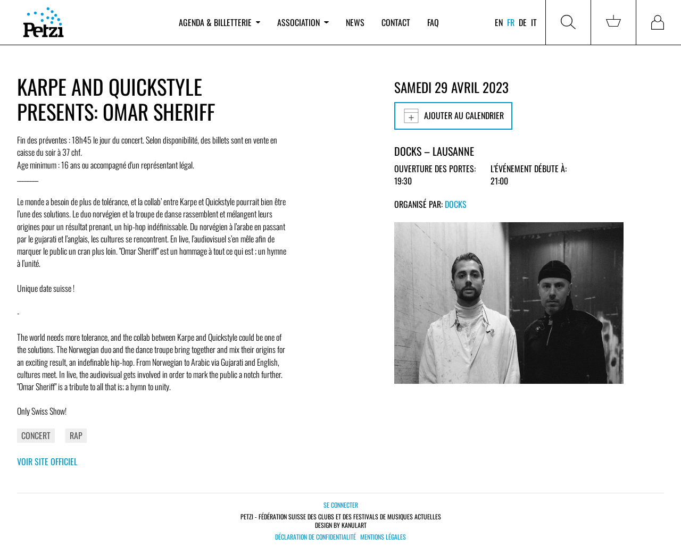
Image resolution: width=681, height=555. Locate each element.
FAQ (433, 22)
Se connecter (340, 504)
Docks (456, 204)
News (355, 22)
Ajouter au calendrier (453, 115)
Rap (76, 435)
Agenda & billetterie (219, 22)
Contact (395, 22)
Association (302, 22)
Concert (36, 435)
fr (510, 22)
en (499, 22)
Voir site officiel (47, 461)
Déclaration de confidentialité (315, 537)
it (534, 22)
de (523, 22)
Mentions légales (383, 537)
